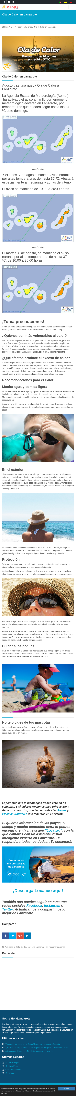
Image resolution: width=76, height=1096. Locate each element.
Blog (13, 27)
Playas (62, 810)
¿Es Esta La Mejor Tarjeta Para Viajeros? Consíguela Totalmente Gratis (36, 1047)
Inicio (5, 27)
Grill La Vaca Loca (13, 1069)
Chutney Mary (11, 1066)
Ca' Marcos (10, 1073)
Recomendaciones (24, 27)
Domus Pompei (12, 1062)
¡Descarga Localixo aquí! (38, 890)
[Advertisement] (38, 980)
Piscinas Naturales (14, 814)
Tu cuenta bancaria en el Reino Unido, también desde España (32, 1044)
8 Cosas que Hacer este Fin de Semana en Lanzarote (29, 1051)
